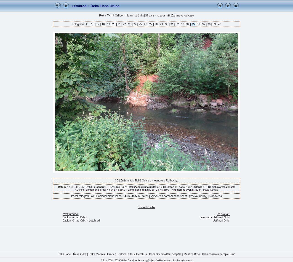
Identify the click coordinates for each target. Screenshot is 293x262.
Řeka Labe (64, 254)
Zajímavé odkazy (182, 15)
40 (219, 24)
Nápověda (215, 196)
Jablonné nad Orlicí (74, 217)
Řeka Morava (97, 254)
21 (119, 24)
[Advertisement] (146, 238)
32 (177, 24)
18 (103, 24)
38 (209, 24)
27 (151, 24)
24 (135, 24)
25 (140, 24)
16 (93, 24)
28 (156, 24)
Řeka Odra (79, 254)
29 (161, 24)
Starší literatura (137, 254)
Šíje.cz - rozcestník (157, 15)
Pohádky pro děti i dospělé (165, 254)
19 (108, 24)
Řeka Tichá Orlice (105, 6)
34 (188, 24)
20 (114, 24)
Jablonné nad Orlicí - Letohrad (81, 220)
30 (166, 24)
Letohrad (79, 6)
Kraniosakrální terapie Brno (218, 254)
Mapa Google (210, 189)
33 (182, 24)
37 (203, 24)
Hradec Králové (116, 254)
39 (214, 24)
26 (145, 24)
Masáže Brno (192, 254)
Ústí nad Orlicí (221, 220)
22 (124, 24)
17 (98, 24)
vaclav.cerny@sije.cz (145, 260)
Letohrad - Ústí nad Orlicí (215, 217)
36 (198, 24)
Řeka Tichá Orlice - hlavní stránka (121, 15)
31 (172, 24)
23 (129, 24)
